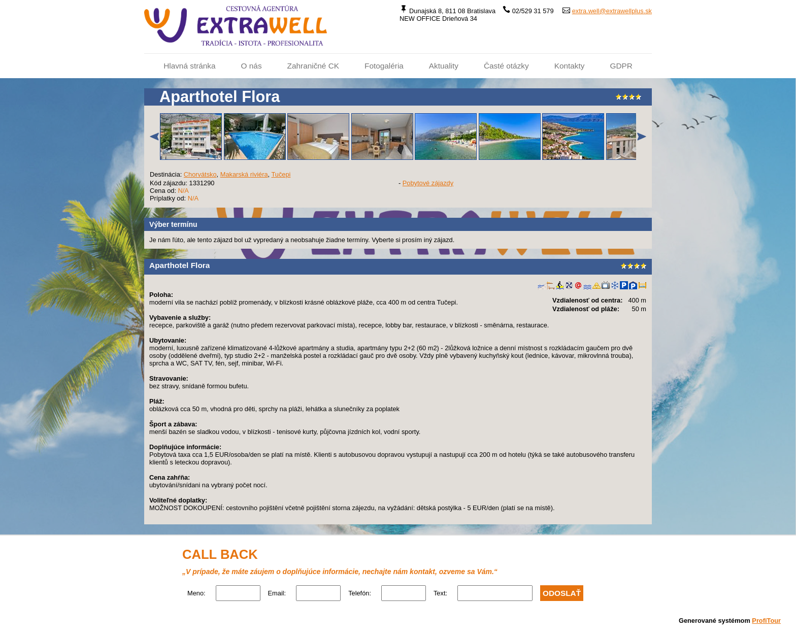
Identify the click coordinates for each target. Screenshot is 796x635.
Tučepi (280, 174)
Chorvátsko (200, 174)
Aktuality (443, 65)
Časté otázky (506, 65)
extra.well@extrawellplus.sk (612, 11)
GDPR (621, 65)
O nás (251, 65)
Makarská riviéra (244, 174)
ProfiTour (766, 620)
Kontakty (569, 65)
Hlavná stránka (189, 65)
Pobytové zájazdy (428, 183)
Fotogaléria (384, 65)
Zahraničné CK (313, 65)
